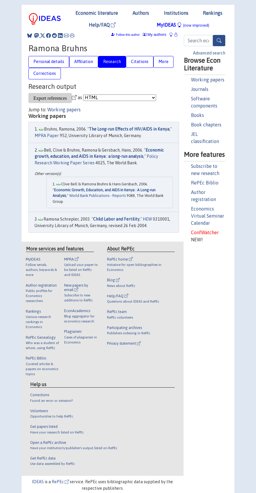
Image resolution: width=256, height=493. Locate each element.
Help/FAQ (102, 25)
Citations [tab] (139, 61)
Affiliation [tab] (83, 61)
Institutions (176, 13)
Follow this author (128, 34)
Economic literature (96, 13)
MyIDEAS (183, 25)
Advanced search (209, 53)
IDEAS (38, 481)
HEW (147, 219)
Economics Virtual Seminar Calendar (207, 216)
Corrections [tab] (44, 73)
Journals (199, 89)
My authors (154, 34)
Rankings (212, 13)
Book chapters (206, 124)
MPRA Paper (47, 135)
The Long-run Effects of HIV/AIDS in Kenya (129, 129)
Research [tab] (112, 61)
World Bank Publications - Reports (97, 195)
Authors (140, 13)
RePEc (60, 481)
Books (197, 115)
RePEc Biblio (204, 182)
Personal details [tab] (48, 61)
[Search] (219, 40)
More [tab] (163, 61)
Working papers (207, 79)
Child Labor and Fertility (116, 219)
